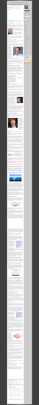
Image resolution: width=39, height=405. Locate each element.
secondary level (11, 148)
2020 (25, 44)
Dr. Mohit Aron (12, 100)
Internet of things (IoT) (14, 193)
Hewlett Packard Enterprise (10, 23)
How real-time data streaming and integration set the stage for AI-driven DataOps (15, 394)
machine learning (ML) (21, 297)
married (17, 29)
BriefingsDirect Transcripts (19, 2)
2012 (25, 50)
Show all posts (19, 5)
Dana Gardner (17, 25)
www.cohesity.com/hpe (14, 380)
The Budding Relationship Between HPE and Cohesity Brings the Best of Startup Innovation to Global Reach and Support (15, 8)
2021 (25, 43)
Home (14, 401)
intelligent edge (20, 350)
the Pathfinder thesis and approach (17, 63)
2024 (25, 41)
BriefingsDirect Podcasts (27, 24)
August (26, 36)
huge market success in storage (17, 146)
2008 (25, 53)
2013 (25, 49)
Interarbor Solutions (10, 26)
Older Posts (22, 401)
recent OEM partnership (12, 237)
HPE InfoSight (17, 294)
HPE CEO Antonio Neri (18, 214)
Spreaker (25, 32)
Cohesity (18, 33)
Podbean (25, 30)
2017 (25, 46)
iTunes (25, 28)
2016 (25, 47)
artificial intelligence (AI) (15, 288)
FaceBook (25, 26)
